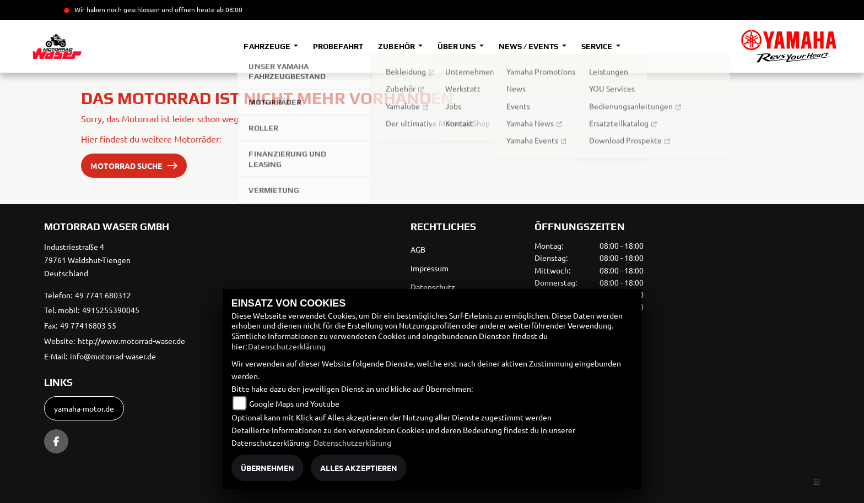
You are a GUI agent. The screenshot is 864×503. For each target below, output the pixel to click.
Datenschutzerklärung (287, 346)
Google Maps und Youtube (294, 403)
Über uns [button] (457, 46)
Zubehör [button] (397, 46)
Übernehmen (267, 468)
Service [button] (597, 46)
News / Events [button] (529, 46)
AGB (418, 249)
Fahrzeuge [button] (267, 46)
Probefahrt (338, 46)
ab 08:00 (228, 9)
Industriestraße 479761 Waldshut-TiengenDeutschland (87, 260)
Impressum (430, 268)
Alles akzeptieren (358, 468)
